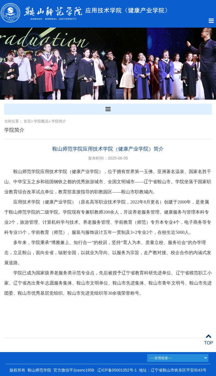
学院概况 (41, 121)
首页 (27, 121)
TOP (208, 339)
